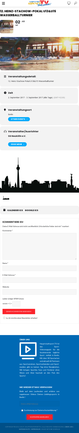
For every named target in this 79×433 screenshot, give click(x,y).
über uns (69, 427)
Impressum (35, 429)
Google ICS (31, 210)
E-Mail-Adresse (9, 275)
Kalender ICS (15, 210)
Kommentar (8, 231)
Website (6, 287)
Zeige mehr (17, 144)
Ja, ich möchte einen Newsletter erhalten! (20, 318)
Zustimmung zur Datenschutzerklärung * (39, 410)
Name (5, 263)
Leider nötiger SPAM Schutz (13, 299)
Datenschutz (24, 429)
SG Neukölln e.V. (17, 136)
